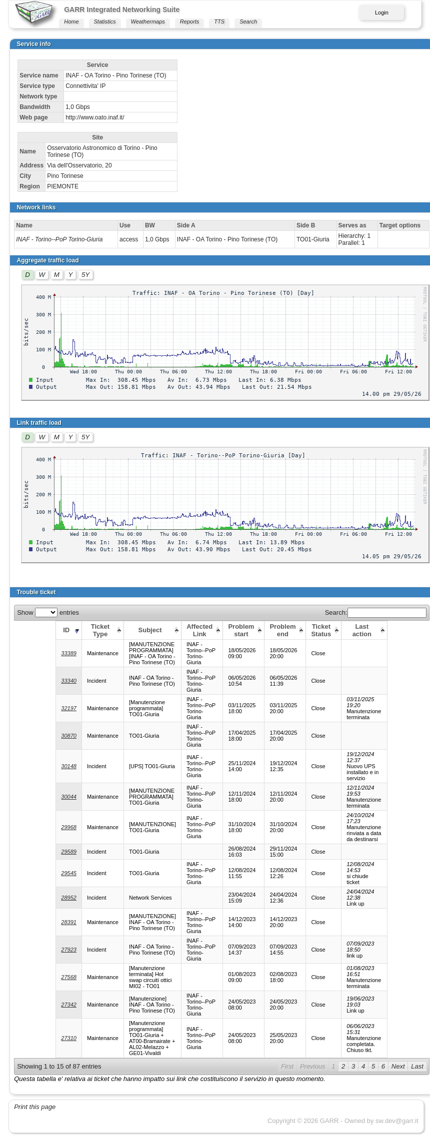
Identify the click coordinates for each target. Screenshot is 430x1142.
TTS (219, 21)
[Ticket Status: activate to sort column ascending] (324, 630)
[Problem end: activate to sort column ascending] (285, 630)
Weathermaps (148, 21)
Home (71, 21)
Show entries (48, 612)
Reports (190, 21)
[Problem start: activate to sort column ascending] (243, 630)
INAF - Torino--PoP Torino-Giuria (59, 239)
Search (248, 21)
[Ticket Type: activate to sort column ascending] (103, 630)
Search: (375, 612)
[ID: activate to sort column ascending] (69, 630)
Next (398, 1066)
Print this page (35, 1107)
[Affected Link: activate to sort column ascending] (202, 630)
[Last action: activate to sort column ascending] (365, 630)
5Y (86, 274)
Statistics (105, 21)
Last (417, 1066)
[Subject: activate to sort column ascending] (152, 630)
